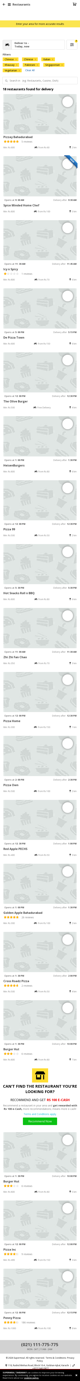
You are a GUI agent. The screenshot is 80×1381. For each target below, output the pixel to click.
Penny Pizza (12, 1318)
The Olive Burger (15, 401)
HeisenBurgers (14, 465)
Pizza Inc (9, 1250)
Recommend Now (40, 1121)
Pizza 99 (9, 529)
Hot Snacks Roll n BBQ (19, 593)
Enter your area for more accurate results (40, 24)
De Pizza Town (13, 337)
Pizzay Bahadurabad (18, 137)
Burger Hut (11, 1049)
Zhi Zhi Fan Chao (15, 657)
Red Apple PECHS (15, 849)
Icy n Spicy (10, 269)
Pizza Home (11, 721)
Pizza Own (10, 785)
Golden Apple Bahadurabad (22, 913)
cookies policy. (31, 1378)
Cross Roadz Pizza (16, 981)
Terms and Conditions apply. (40, 1114)
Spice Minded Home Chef (21, 205)
